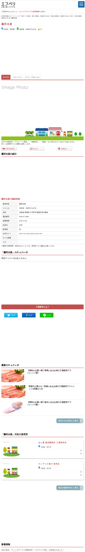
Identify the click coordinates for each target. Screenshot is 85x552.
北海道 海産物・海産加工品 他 (59, 16)
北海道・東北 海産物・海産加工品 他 (37, 16)
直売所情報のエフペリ (8, 16)
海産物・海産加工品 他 (27, 29)
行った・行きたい (32, 77)
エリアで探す (21, 16)
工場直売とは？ (42, 307)
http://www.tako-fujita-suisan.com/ (30, 234)
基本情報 (6, 77)
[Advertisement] (42, 53)
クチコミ (17, 77)
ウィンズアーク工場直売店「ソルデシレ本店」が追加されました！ (38, 550)
